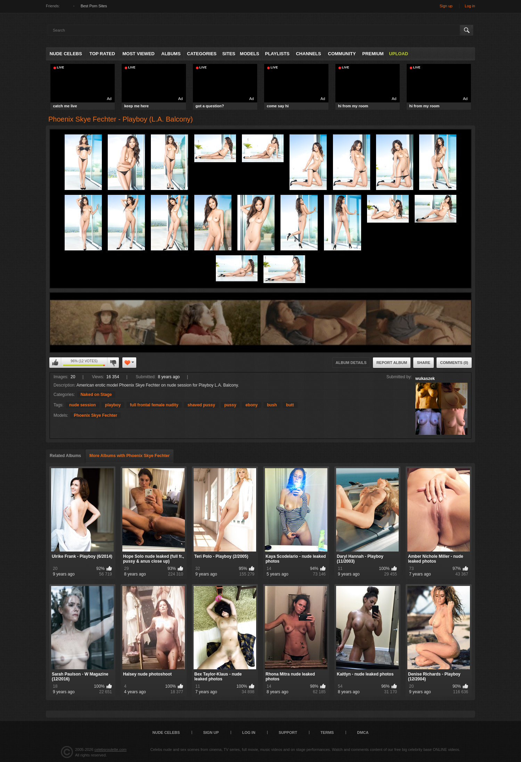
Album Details (351, 363)
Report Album (391, 363)
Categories (202, 53)
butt (290, 405)
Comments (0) (454, 363)
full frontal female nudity (154, 405)
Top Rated (102, 53)
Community (342, 53)
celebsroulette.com (111, 749)
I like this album (55, 362)
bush (272, 405)
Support (288, 732)
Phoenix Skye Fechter (95, 415)
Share (423, 363)
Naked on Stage (96, 394)
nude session (82, 405)
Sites (228, 53)
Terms (327, 732)
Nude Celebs (66, 53)
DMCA (362, 732)
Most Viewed (138, 53)
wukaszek (425, 378)
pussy (230, 405)
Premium (372, 53)
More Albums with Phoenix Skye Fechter (129, 455)
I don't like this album (113, 362)
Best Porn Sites (94, 6)
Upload (398, 53)
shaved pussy (201, 405)
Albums (171, 53)
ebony (251, 405)
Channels (308, 53)
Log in (470, 6)
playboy (113, 405)
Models (249, 53)
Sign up (446, 6)
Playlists (277, 53)
